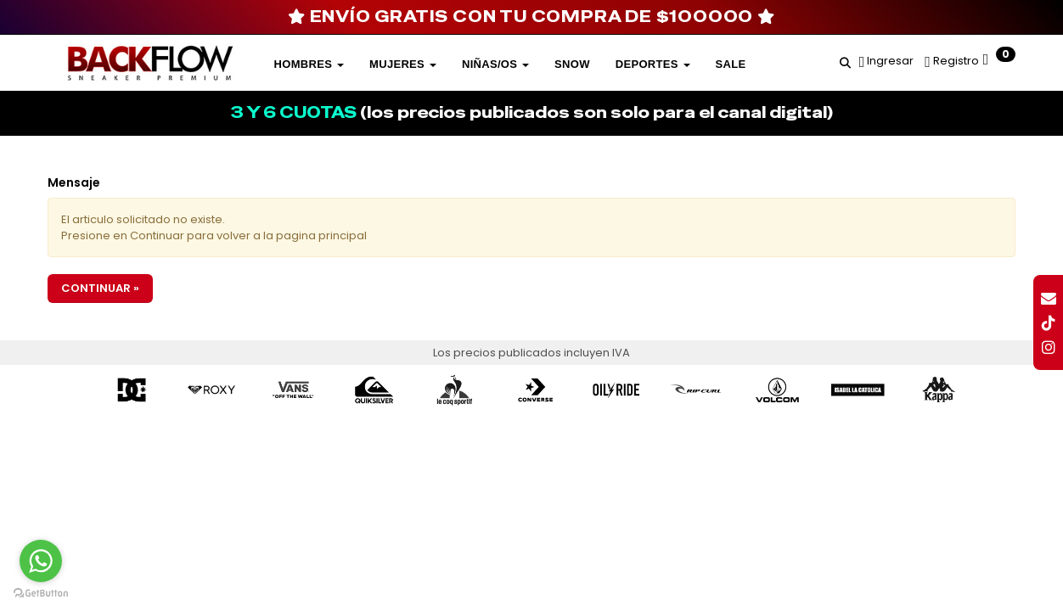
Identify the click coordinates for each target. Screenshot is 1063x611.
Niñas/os (495, 64)
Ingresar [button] (890, 61)
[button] (845, 60)
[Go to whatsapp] (41, 561)
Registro (955, 61)
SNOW (572, 64)
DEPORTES (653, 64)
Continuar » (100, 288)
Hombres (309, 64)
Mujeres (402, 64)
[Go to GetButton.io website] (41, 593)
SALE (731, 64)
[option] (132, 389)
